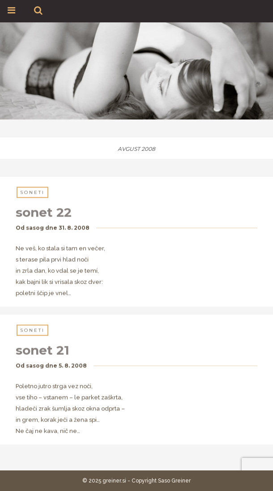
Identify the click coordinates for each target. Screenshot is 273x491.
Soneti (32, 193)
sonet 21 (42, 350)
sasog (35, 228)
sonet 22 (44, 212)
